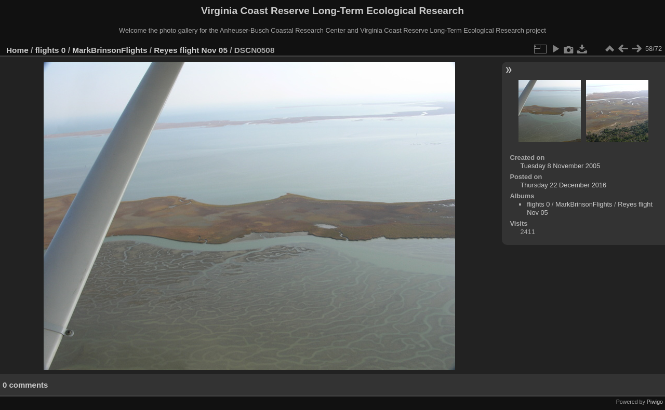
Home (17, 50)
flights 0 (50, 50)
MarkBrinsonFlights (109, 50)
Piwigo (655, 402)
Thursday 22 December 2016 (563, 185)
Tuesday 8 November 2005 (560, 166)
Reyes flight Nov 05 (191, 50)
